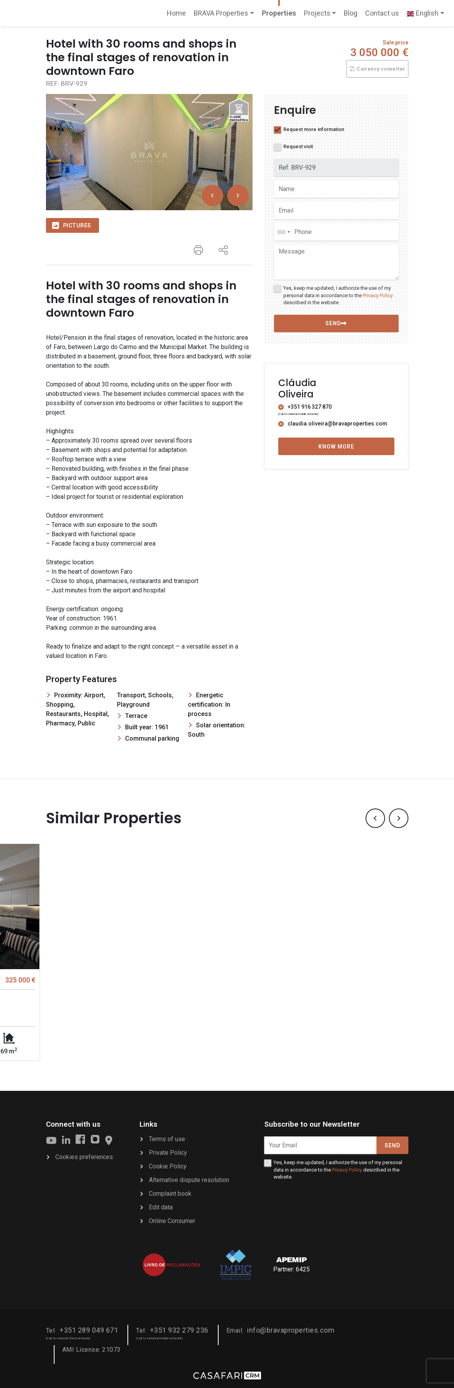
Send (392, 1144)
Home (178, 15)
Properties (279, 13)
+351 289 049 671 (89, 1329)
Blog (350, 13)
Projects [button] (317, 13)
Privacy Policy (378, 295)
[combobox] (336, 231)
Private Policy (168, 1151)
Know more (336, 446)
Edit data (161, 1206)
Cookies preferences (84, 1155)
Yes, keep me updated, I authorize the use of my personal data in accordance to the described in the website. (338, 295)
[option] (149, 152)
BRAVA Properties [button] (221, 13)
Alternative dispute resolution (189, 1178)
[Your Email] (320, 1144)
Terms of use (167, 1138)
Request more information (313, 129)
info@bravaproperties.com (290, 1329)
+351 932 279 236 (179, 1329)
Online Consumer (172, 1219)
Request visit (298, 146)
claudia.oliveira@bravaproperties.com (332, 423)
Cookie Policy (168, 1165)
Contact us (382, 13)
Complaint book (170, 1192)
